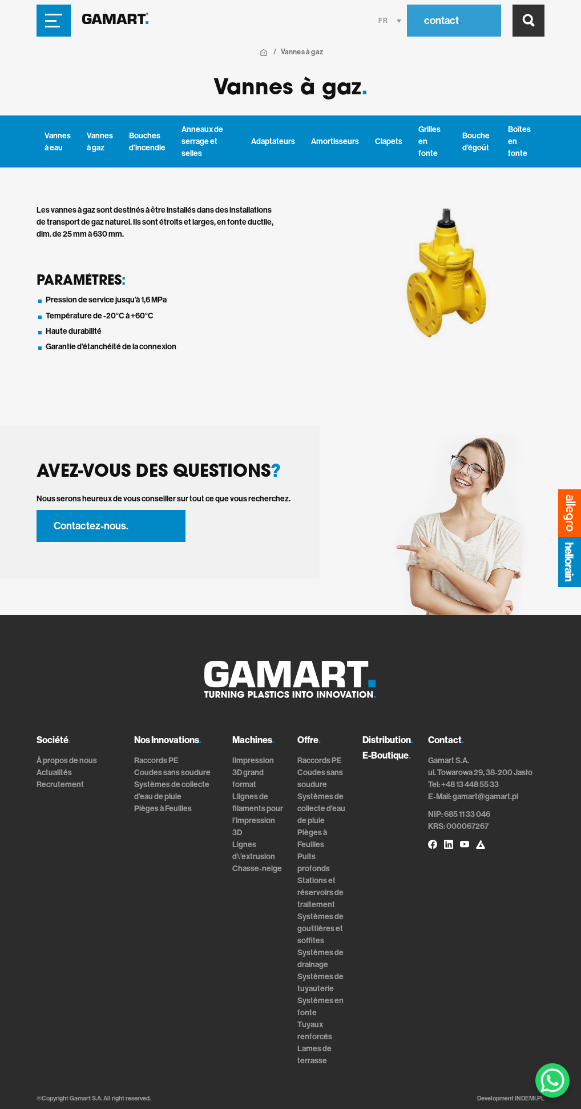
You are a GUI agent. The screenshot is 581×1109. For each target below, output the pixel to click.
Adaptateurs (273, 141)
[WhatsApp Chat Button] (552, 1080)
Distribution (387, 740)
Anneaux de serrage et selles (202, 141)
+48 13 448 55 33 (470, 784)
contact (442, 20)
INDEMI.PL (529, 1098)
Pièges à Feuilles (163, 808)
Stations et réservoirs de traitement (320, 892)
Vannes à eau (58, 142)
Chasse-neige (257, 868)
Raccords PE (156, 760)
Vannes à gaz (100, 142)
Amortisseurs (335, 141)
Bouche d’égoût (476, 142)
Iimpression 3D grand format (253, 772)
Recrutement (60, 784)
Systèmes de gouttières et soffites (320, 929)
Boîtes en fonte (519, 141)
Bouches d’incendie (147, 142)
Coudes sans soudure (172, 772)
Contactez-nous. (91, 526)
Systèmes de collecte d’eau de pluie (321, 808)
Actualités (54, 772)
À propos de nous (67, 760)
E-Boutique (386, 755)
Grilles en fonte (429, 141)
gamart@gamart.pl (485, 796)
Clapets (388, 141)
